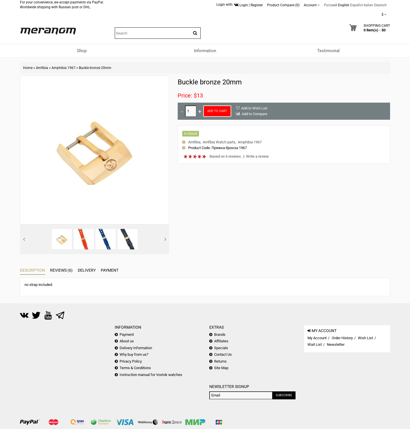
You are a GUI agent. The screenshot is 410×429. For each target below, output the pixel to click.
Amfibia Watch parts (219, 142)
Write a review (257, 156)
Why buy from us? (134, 354)
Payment (109, 270)
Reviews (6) (61, 270)
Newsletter (336, 344)
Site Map (221, 368)
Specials (221, 348)
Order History (342, 338)
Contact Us (223, 354)
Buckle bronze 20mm (95, 68)
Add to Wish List (254, 108)
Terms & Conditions (135, 368)
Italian (368, 5)
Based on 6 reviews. (226, 156)
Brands (220, 334)
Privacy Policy (131, 361)
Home (27, 68)
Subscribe (284, 395)
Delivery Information (136, 348)
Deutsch (380, 5)
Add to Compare (254, 114)
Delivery (87, 270)
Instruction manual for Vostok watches (151, 375)
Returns (220, 361)
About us (127, 341)
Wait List (315, 344)
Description (32, 270)
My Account (317, 338)
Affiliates (221, 341)
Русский (330, 5)
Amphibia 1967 (63, 68)
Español (356, 5)
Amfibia (42, 68)
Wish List (365, 338)
